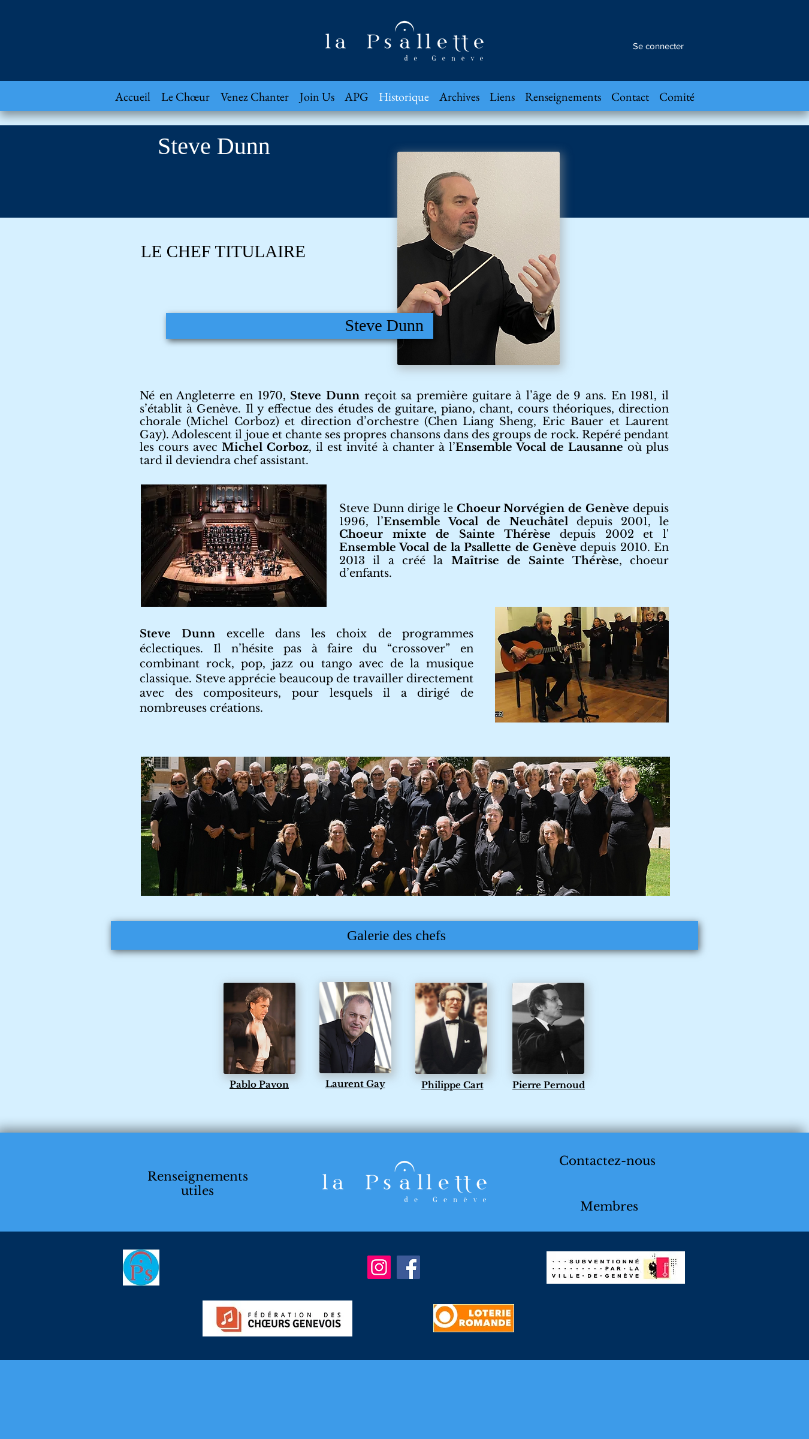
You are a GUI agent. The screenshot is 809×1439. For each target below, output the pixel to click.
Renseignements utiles (197, 1183)
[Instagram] (379, 1267)
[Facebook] (408, 1267)
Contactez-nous (607, 1161)
